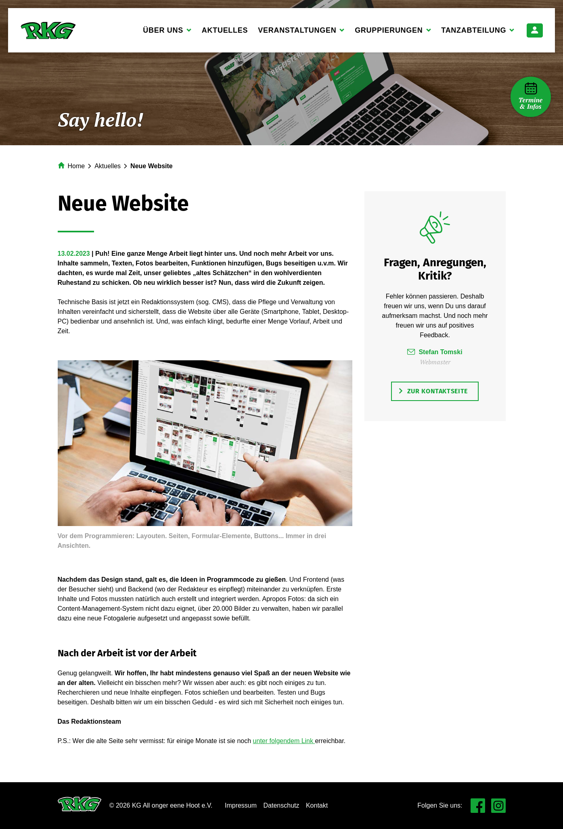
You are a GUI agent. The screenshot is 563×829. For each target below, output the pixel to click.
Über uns (163, 32)
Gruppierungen (389, 32)
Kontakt (317, 805)
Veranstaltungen (297, 32)
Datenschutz (281, 805)
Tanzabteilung (473, 32)
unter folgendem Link (284, 740)
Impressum (241, 805)
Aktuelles (225, 30)
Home (76, 166)
